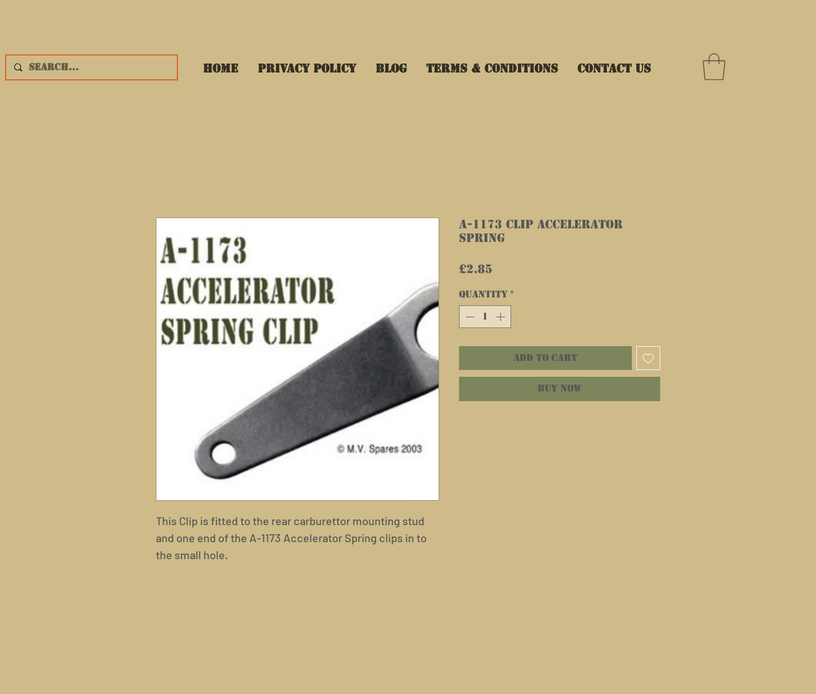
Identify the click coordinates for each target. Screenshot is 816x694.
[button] (714, 66)
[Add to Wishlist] (648, 358)
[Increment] (501, 316)
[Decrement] (469, 316)
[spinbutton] (485, 316)
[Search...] (91, 67)
